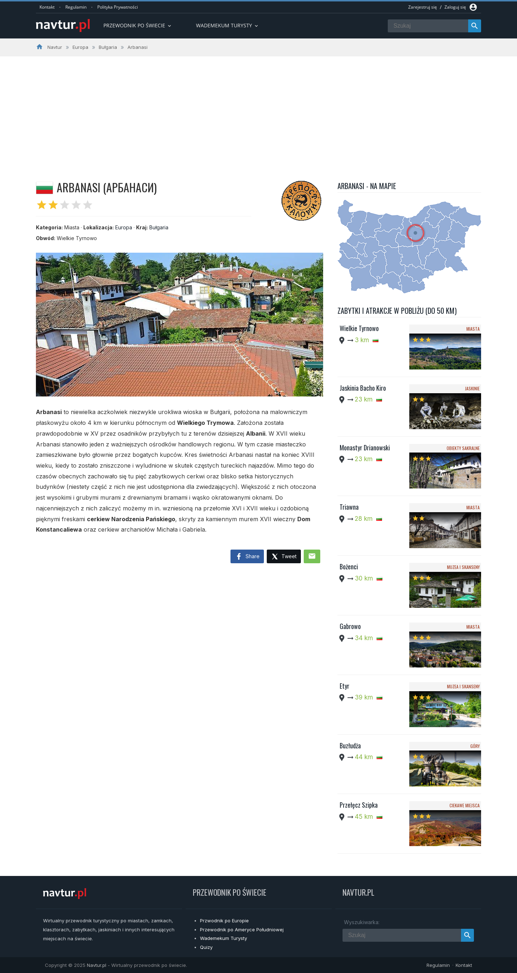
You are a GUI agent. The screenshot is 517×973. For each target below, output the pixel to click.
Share (247, 557)
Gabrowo (350, 626)
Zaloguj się (455, 7)
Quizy (206, 947)
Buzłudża (350, 745)
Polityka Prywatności (117, 7)
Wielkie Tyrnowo (359, 328)
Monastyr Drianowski (365, 447)
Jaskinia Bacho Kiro (363, 388)
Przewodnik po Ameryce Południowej (242, 929)
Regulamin (76, 7)
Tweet (284, 557)
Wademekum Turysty (223, 938)
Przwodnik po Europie (224, 920)
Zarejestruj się (422, 7)
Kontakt (47, 7)
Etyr (344, 685)
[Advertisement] (258, 110)
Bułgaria (158, 227)
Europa (123, 227)
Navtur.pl (96, 965)
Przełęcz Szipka (359, 804)
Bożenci (349, 566)
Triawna (349, 506)
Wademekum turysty (227, 25)
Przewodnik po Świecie (137, 25)
